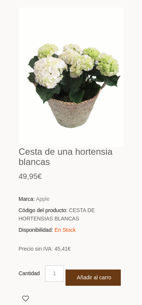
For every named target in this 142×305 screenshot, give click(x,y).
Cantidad (29, 273)
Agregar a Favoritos (25, 298)
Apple (43, 199)
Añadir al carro (94, 277)
